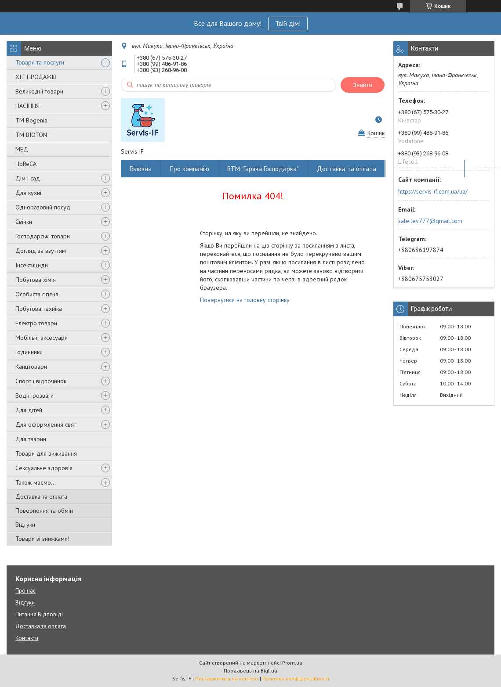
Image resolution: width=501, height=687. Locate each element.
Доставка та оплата (41, 496)
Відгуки (25, 525)
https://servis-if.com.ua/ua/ (433, 191)
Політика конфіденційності (295, 678)
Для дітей (28, 410)
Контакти (26, 638)
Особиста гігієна (36, 294)
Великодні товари (39, 91)
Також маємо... (35, 482)
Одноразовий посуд (42, 207)
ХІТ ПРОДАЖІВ (36, 77)
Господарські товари (42, 236)
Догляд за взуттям (40, 251)
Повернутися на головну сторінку (245, 300)
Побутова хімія (35, 280)
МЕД (21, 149)
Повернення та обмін (44, 510)
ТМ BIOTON (31, 135)
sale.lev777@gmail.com (430, 221)
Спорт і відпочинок (40, 381)
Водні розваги (34, 395)
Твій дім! (288, 23)
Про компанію (189, 168)
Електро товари (36, 323)
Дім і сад (27, 178)
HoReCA (25, 164)
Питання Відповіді (39, 614)
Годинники (29, 352)
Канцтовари (31, 366)
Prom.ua (292, 662)
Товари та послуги (39, 62)
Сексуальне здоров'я (44, 468)
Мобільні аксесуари (41, 338)
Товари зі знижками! (42, 539)
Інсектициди (31, 265)
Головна (141, 168)
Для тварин (30, 439)
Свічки (23, 222)
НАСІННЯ (27, 106)
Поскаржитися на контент (226, 678)
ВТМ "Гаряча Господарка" (263, 168)
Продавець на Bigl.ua (250, 670)
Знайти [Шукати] (362, 85)
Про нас (25, 590)
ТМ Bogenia (31, 120)
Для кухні (28, 193)
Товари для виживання (46, 453)
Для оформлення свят (45, 424)
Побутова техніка (38, 309)
